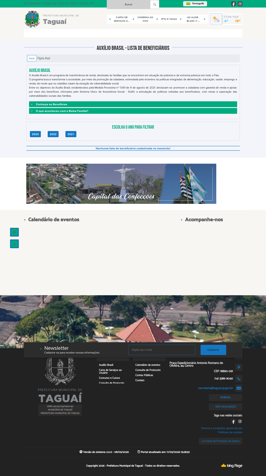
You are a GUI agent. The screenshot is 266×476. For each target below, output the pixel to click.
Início (32, 58)
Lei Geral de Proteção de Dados (221, 441)
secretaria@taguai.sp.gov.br (215, 388)
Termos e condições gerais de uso (221, 428)
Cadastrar (213, 349)
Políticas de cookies (230, 432)
